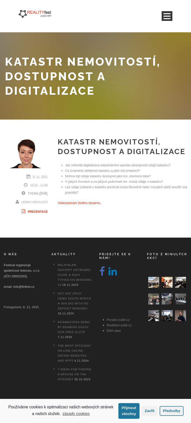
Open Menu (167, 16)
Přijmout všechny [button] (129, 411)
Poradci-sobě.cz (118, 320)
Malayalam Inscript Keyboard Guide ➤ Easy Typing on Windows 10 (75, 274)
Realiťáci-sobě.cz (119, 325)
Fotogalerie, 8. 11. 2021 (21, 307)
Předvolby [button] (171, 411)
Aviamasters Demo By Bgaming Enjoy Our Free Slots (74, 327)
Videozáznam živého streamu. (79, 203)
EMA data (114, 331)
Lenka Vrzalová (34, 202)
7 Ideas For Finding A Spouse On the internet (75, 374)
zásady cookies (76, 414)
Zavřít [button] (149, 411)
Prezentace (34, 211)
